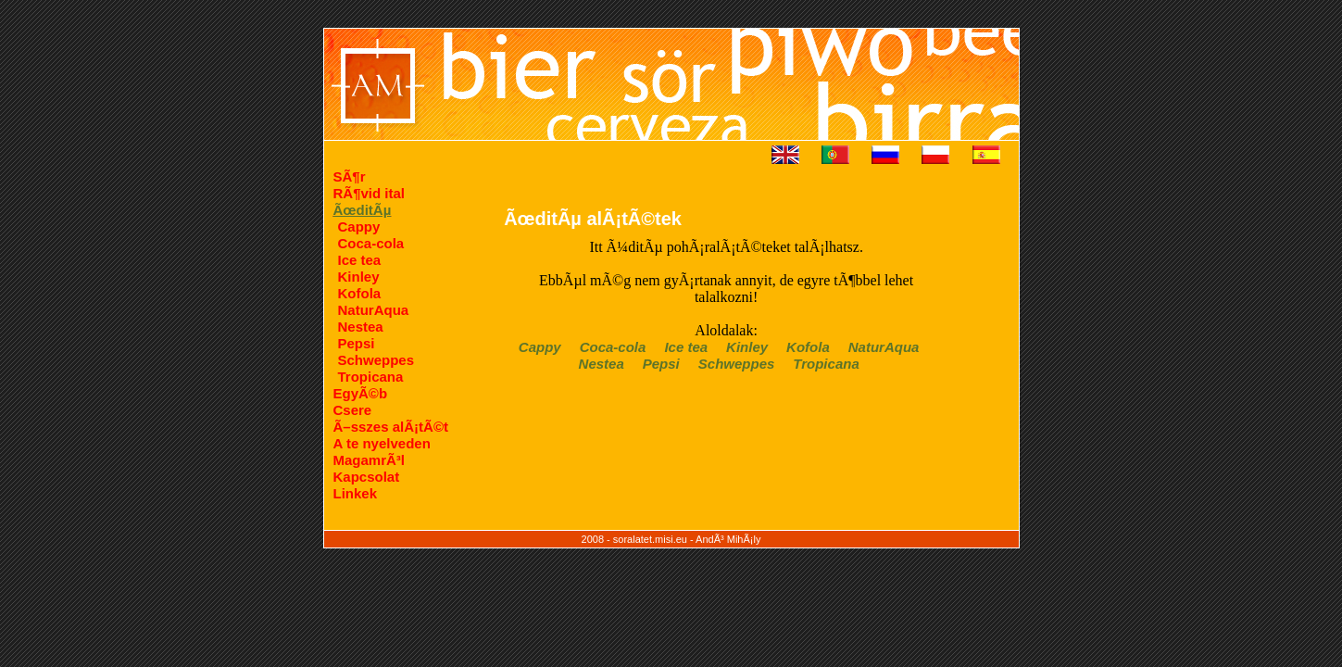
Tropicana (371, 376)
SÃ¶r (349, 176)
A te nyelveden (382, 443)
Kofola (360, 293)
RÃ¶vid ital (369, 193)
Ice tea (360, 260)
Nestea (360, 326)
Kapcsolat (366, 477)
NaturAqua (373, 310)
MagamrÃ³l (369, 460)
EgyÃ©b (360, 393)
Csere (352, 410)
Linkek (355, 493)
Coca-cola (371, 243)
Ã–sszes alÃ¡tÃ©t (390, 426)
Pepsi (356, 343)
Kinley (359, 276)
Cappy (359, 226)
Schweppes (376, 360)
